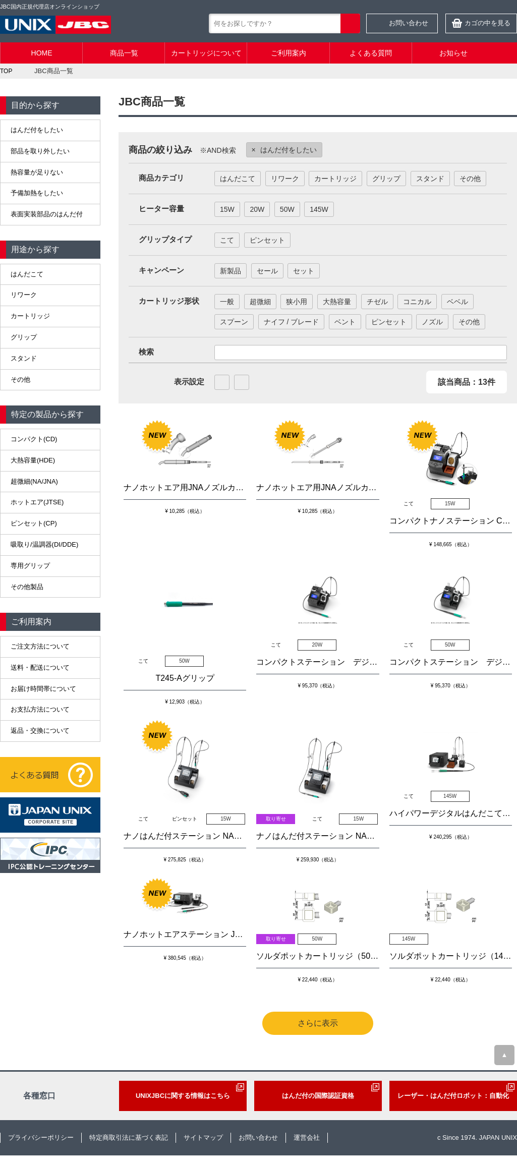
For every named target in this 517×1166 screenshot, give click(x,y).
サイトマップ (203, 1137)
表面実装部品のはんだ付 (47, 214)
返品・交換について (40, 730)
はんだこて (27, 274)
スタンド (24, 358)
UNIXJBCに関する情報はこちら (183, 1095)
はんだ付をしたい (37, 130)
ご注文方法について (40, 646)
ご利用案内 (288, 53)
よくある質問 (371, 53)
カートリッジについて (206, 53)
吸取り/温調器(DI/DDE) (44, 544)
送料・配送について (40, 667)
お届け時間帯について (43, 688)
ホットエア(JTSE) (37, 502)
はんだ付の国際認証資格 (318, 1095)
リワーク (24, 295)
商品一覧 (124, 53)
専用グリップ (30, 565)
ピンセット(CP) (34, 523)
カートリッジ (30, 316)
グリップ (24, 337)
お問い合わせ (408, 23)
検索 (350, 23)
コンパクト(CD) (34, 439)
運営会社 (307, 1137)
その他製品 (27, 587)
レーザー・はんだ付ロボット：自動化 (453, 1095)
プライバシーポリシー (41, 1137)
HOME (41, 53)
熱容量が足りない (37, 172)
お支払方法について (40, 709)
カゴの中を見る (487, 23)
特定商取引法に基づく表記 (128, 1137)
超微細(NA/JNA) (34, 481)
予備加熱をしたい (37, 193)
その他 (20, 379)
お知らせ (453, 53)
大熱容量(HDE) (33, 460)
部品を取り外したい (40, 151)
